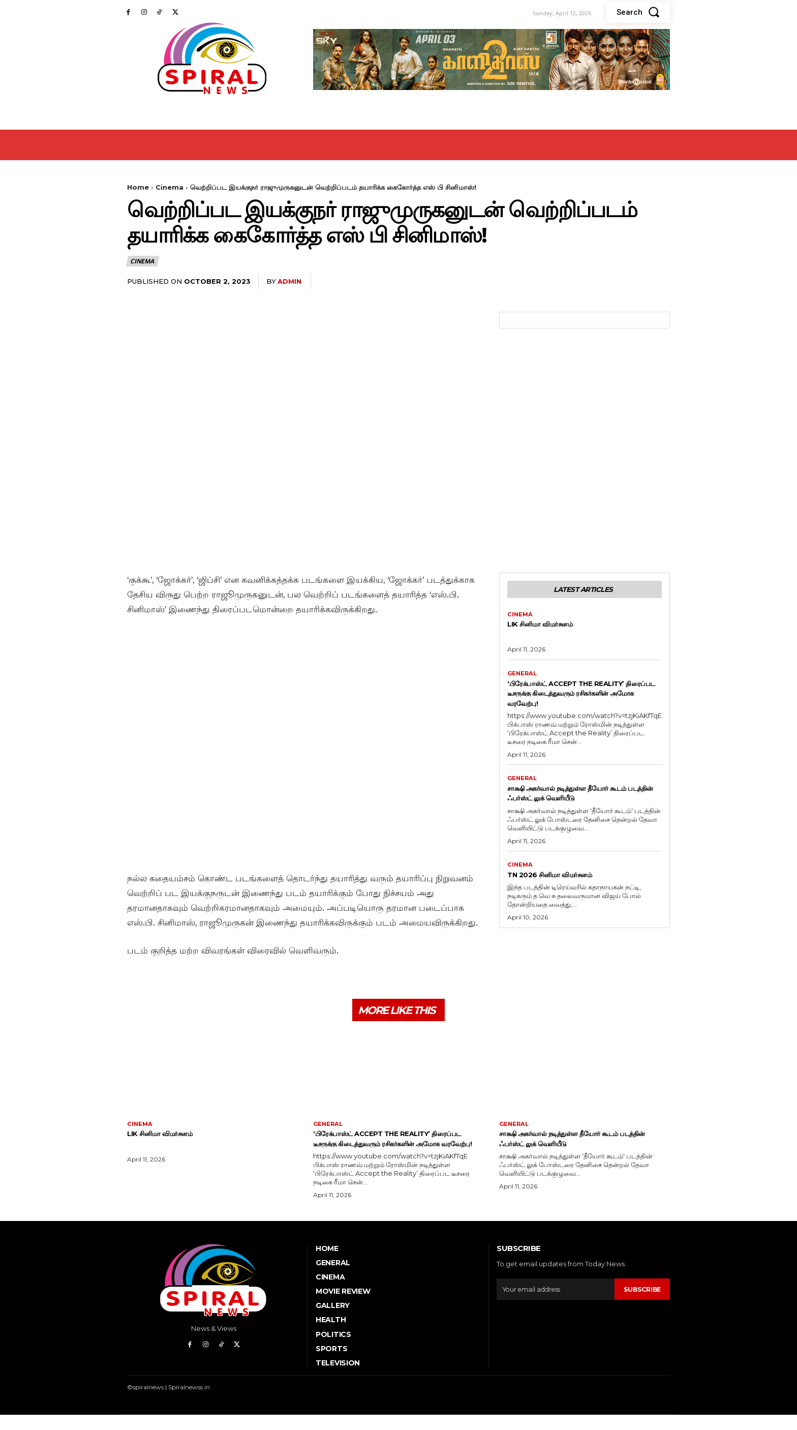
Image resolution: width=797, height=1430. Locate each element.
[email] (554, 1304)
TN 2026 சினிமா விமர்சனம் (561, 880)
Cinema (169, 187)
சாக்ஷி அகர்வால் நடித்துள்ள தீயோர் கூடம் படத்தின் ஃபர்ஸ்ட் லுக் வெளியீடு (582, 798)
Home (138, 187)
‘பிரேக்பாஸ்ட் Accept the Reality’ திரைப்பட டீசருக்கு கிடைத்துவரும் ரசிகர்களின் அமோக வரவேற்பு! (582, 696)
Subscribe (641, 1304)
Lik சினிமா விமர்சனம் (549, 626)
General (523, 676)
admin (289, 281)
